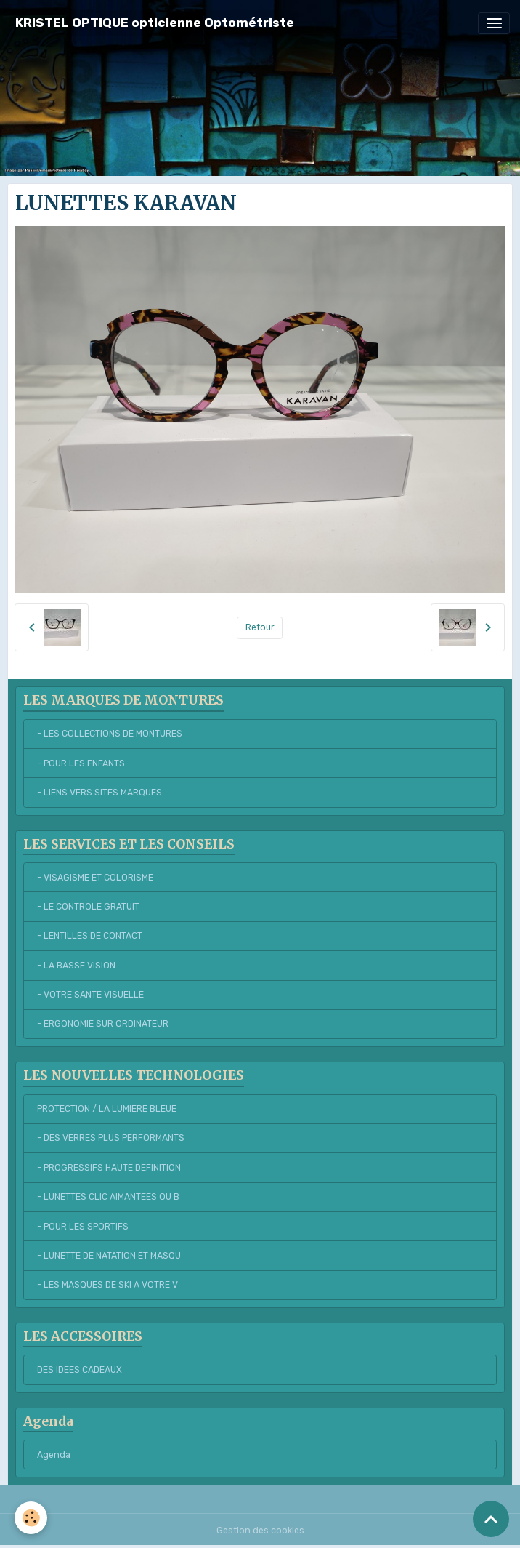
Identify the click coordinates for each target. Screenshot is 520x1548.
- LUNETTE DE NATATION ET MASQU (109, 1256)
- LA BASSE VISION (76, 966)
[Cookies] (31, 1517)
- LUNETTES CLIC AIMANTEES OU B (108, 1197)
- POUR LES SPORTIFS (83, 1227)
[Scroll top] (491, 1519)
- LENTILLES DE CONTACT (89, 936)
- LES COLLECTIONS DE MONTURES (109, 734)
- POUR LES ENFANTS (81, 763)
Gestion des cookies (260, 1530)
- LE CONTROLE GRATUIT (88, 907)
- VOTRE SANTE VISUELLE (90, 995)
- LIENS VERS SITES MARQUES (99, 792)
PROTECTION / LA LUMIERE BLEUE (106, 1109)
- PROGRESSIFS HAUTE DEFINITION (109, 1168)
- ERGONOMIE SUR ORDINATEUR (102, 1024)
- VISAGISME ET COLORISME (95, 878)
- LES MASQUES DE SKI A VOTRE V (107, 1285)
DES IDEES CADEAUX (79, 1370)
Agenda (53, 1455)
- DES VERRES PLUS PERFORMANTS (110, 1138)
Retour (260, 627)
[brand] (154, 23)
